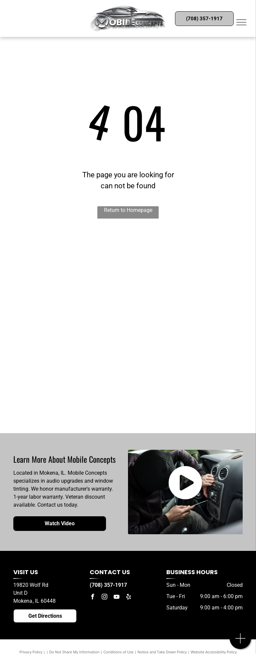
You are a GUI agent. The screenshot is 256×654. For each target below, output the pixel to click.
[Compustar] (182, 368)
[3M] (74, 368)
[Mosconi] (74, 331)
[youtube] (116, 597)
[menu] (241, 22)
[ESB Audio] (74, 258)
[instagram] (104, 597)
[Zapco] (182, 258)
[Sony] (182, 295)
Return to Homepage (128, 210)
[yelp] (128, 597)
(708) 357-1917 (108, 585)
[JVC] (74, 404)
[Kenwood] (182, 404)
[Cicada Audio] (74, 295)
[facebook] (92, 597)
